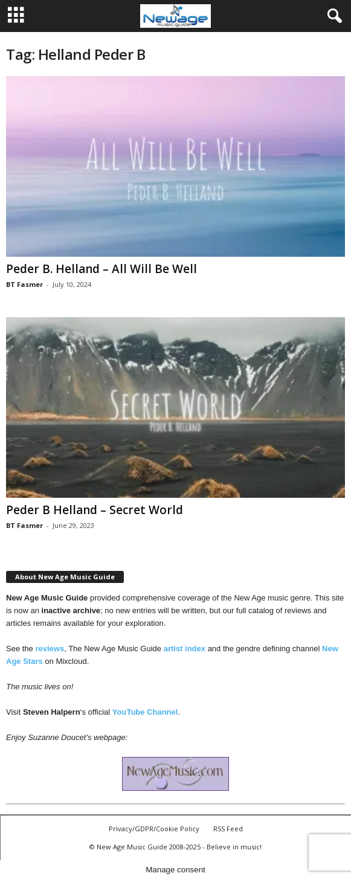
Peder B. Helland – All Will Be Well (101, 269)
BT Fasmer (24, 284)
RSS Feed (228, 828)
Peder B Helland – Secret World (94, 510)
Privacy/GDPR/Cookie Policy (154, 828)
